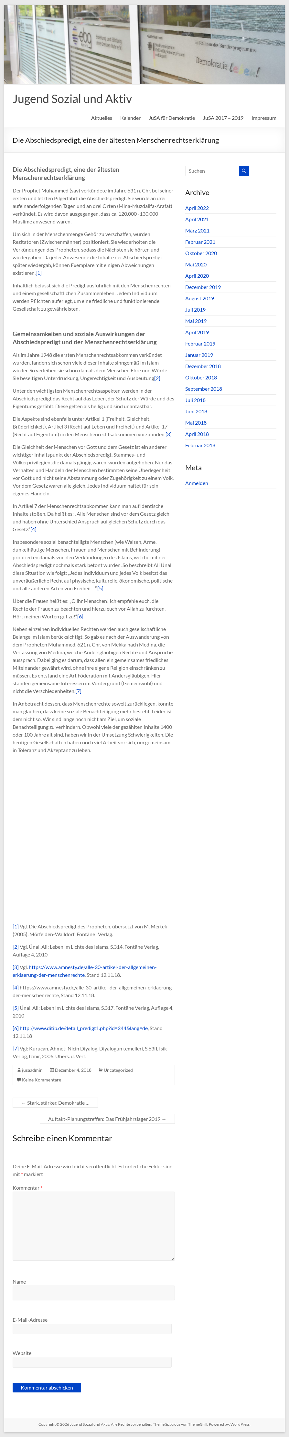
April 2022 (197, 208)
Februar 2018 (200, 445)
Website (22, 1353)
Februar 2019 (200, 343)
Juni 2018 (196, 411)
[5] (100, 588)
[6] (80, 616)
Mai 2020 (196, 264)
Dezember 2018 (203, 366)
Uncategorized (118, 1070)
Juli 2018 (195, 400)
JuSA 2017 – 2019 (223, 118)
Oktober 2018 (201, 377)
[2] (157, 378)
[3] (169, 434)
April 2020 (197, 276)
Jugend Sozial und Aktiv (72, 98)
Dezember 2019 (203, 287)
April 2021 (197, 219)
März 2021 (197, 230)
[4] (33, 529)
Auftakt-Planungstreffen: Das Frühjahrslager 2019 (107, 1119)
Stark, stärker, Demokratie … (55, 1103)
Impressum (264, 118)
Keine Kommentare (41, 1079)
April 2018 (197, 434)
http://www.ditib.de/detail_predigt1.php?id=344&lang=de (84, 1028)
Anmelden (196, 483)
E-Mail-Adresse (30, 1320)
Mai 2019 (196, 321)
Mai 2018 (196, 422)
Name (19, 1281)
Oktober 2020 (201, 253)
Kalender (130, 118)
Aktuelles (101, 118)
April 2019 (197, 332)
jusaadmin (32, 1070)
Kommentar (27, 1187)
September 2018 (203, 389)
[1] (39, 273)
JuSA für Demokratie (172, 118)
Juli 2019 (195, 309)
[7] (78, 691)
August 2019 (199, 298)
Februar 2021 (200, 242)
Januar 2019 (199, 355)
